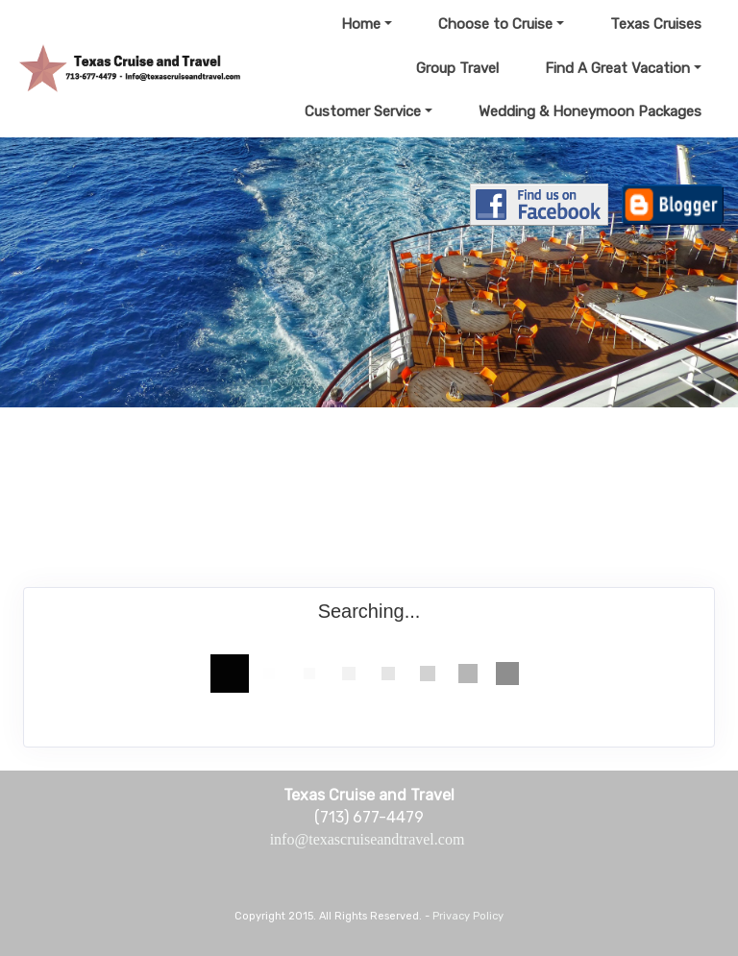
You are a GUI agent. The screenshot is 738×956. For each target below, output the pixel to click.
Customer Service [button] (363, 111)
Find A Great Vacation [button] (617, 68)
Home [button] (361, 24)
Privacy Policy (468, 916)
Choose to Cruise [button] (495, 24)
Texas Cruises (655, 24)
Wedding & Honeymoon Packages (590, 111)
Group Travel (457, 68)
